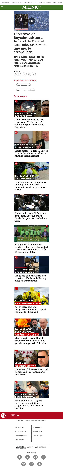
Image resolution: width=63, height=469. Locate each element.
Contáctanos (21, 431)
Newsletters (20, 427)
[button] (1, 8)
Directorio (38, 427)
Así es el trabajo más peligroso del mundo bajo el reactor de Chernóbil (30, 309)
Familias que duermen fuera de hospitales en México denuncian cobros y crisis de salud (31, 185)
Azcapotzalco (41, 2)
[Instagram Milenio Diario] (35, 457)
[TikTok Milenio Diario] (31, 464)
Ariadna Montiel (27, 2)
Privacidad (38, 431)
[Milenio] (31, 7)
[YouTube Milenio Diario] (23, 464)
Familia (48, 2)
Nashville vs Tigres (15, 2)
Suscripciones (21, 436)
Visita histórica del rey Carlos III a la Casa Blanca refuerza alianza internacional (31, 153)
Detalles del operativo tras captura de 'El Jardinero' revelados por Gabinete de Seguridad (29, 123)
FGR (34, 2)
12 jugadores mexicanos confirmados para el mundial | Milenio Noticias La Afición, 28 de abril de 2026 (31, 248)
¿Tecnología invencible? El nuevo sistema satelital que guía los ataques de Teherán (30, 341)
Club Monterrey (23, 85)
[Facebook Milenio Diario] (19, 457)
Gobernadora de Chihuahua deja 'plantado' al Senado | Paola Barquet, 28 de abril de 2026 (31, 217)
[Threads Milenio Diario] (43, 457)
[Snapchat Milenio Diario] (39, 464)
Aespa (54, 2)
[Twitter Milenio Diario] (27, 457)
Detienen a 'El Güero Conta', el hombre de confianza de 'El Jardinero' (31, 372)
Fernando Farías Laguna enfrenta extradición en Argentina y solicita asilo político (29, 404)
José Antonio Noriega (25, 90)
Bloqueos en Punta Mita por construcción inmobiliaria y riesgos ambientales (31, 278)
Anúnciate (20, 440)
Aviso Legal (38, 436)
